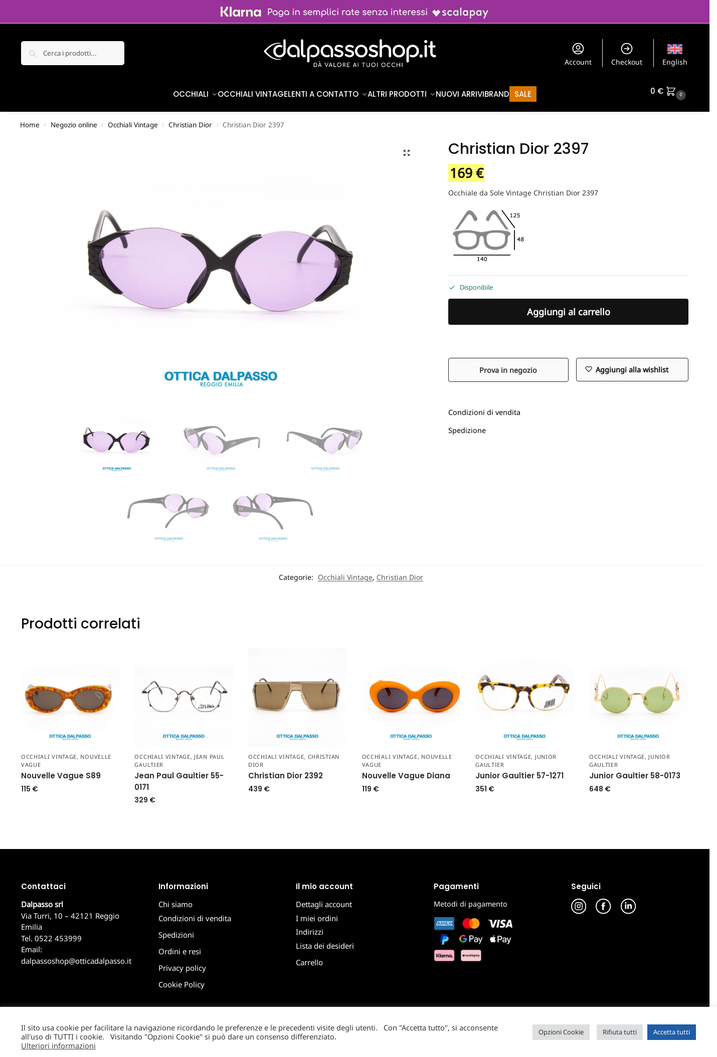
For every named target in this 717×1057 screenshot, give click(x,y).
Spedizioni (176, 929)
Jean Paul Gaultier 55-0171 (179, 776)
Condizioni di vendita (484, 407)
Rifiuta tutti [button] (620, 1031)
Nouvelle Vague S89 (61, 770)
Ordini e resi (179, 946)
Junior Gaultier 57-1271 (519, 770)
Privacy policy (182, 962)
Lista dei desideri (325, 940)
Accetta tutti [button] (671, 1031)
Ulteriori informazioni (58, 1045)
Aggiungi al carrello (568, 307)
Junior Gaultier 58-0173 (634, 770)
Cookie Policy (181, 979)
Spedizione (467, 425)
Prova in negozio (508, 364)
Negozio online (74, 119)
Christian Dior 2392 (285, 770)
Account (578, 54)
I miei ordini (317, 913)
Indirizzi (309, 927)
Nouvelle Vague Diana (406, 770)
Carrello (309, 957)
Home (30, 119)
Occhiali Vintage (133, 119)
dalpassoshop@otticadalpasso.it (76, 955)
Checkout (626, 54)
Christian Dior (190, 119)
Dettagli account (324, 899)
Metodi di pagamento (470, 899)
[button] (669, 91)
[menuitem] (675, 53)
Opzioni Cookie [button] (561, 1031)
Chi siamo (175, 899)
